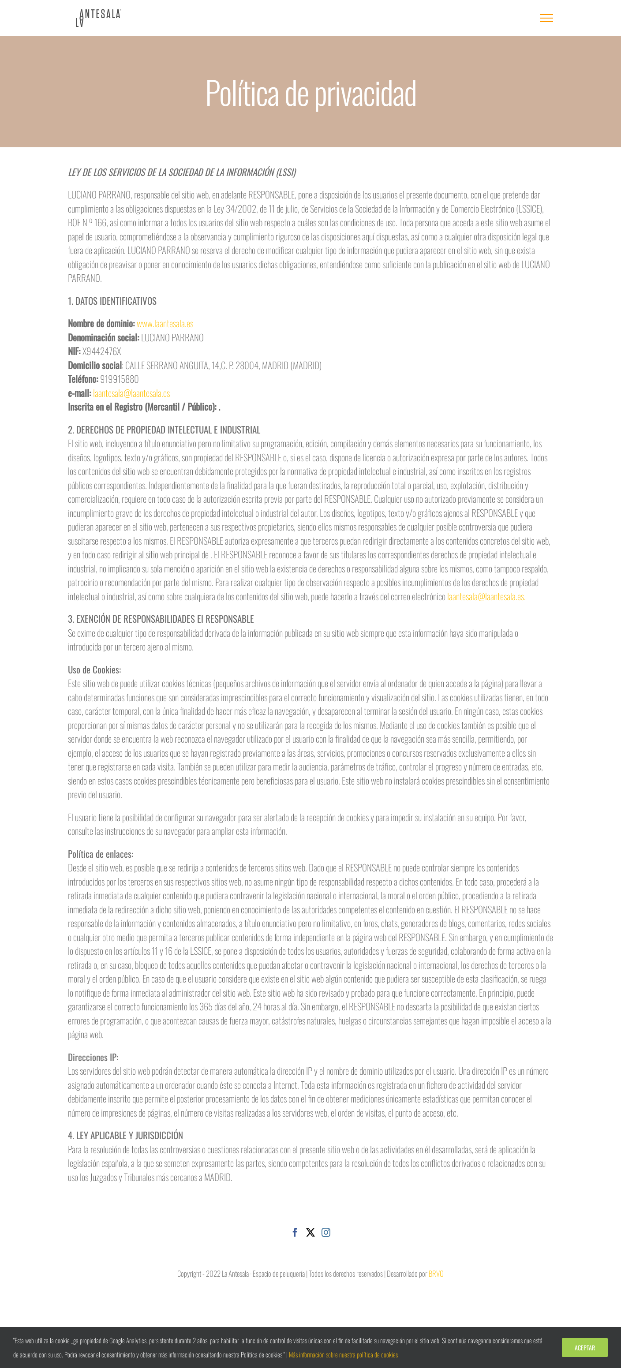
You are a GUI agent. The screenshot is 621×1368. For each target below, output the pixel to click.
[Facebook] (295, 1232)
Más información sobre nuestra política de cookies (343, 1354)
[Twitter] (310, 1232)
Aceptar (585, 1347)
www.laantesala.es (165, 323)
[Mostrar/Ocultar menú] (546, 18)
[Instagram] (326, 1232)
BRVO (436, 1273)
